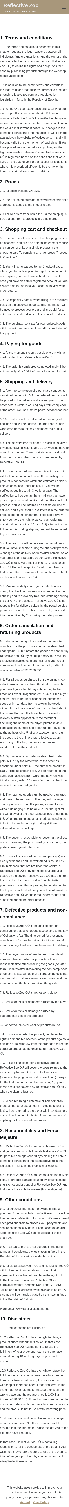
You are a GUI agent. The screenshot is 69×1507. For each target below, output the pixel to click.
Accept (25, 1502)
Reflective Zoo (21, 5)
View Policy (41, 1502)
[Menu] (64, 7)
